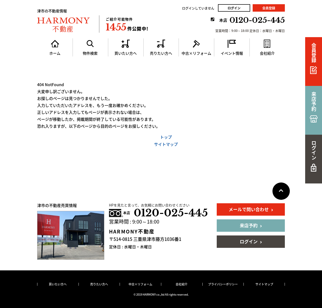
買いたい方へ (58, 284)
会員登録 (268, 7)
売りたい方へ (99, 284)
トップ (166, 137)
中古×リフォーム (140, 284)
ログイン (234, 7)
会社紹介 (182, 284)
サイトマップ (166, 144)
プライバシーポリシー (223, 284)
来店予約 (251, 225)
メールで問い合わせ (251, 209)
